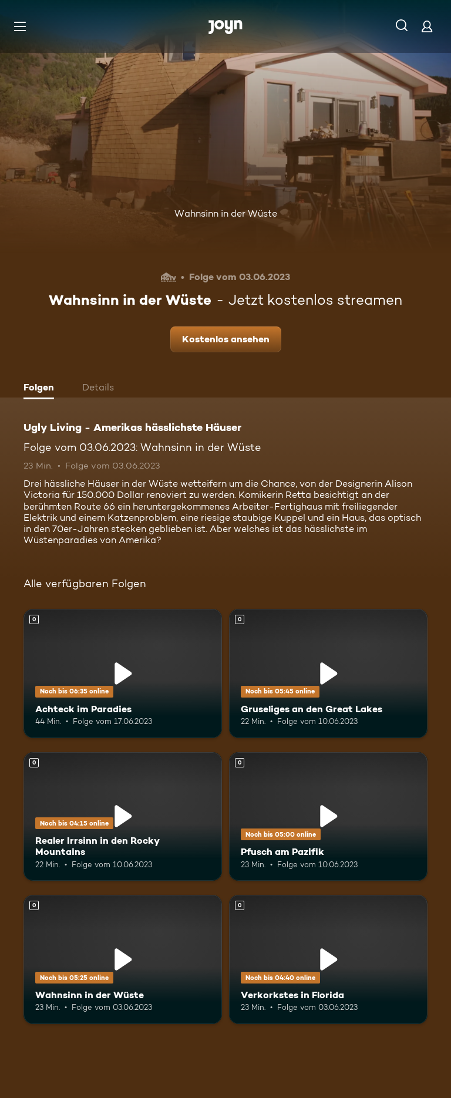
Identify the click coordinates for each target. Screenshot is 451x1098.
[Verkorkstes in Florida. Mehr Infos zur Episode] (328, 959)
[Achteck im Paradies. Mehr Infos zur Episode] (122, 673)
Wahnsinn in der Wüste (225, 213)
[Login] (427, 26)
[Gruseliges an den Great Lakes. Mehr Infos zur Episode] (328, 673)
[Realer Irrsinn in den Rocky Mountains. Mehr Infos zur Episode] (122, 816)
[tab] (41, 388)
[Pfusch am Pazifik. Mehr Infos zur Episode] (328, 816)
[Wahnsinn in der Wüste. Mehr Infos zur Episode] (122, 959)
